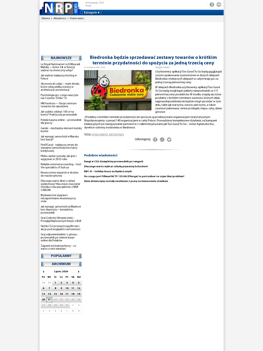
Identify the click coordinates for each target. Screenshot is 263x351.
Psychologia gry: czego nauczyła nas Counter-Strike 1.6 (59, 97)
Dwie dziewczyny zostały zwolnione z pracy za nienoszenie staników (126, 181)
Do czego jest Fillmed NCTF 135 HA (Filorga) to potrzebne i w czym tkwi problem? (134, 176)
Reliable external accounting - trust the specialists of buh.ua (61, 166)
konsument (99, 134)
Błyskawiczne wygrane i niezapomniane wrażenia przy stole (58, 198)
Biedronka (116, 134)
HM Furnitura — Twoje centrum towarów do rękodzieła (59, 105)
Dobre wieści (77, 18)
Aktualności (60, 18)
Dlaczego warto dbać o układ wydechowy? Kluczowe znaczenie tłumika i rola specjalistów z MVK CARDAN (60, 186)
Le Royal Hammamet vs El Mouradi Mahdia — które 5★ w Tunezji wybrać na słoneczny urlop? (60, 67)
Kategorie (90, 13)
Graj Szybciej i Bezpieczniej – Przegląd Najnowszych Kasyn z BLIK (61, 220)
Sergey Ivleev (162, 67)
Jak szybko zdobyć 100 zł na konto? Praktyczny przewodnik (59, 113)
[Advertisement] (132, 37)
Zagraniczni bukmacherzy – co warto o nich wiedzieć (58, 248)
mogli (212, 71)
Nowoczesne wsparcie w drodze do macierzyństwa (59, 174)
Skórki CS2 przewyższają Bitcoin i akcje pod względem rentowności (60, 228)
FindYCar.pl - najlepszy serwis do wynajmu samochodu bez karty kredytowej (59, 148)
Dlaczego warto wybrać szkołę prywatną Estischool (116, 166)
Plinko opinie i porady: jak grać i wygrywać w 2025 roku (59, 158)
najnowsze (61, 58)
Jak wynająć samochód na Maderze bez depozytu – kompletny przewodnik (61, 209)
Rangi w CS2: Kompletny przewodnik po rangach (113, 161)
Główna (45, 18)
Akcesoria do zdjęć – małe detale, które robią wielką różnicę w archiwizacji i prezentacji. (60, 87)
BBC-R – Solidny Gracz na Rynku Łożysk (108, 171)
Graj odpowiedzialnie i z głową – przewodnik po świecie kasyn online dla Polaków (59, 237)
